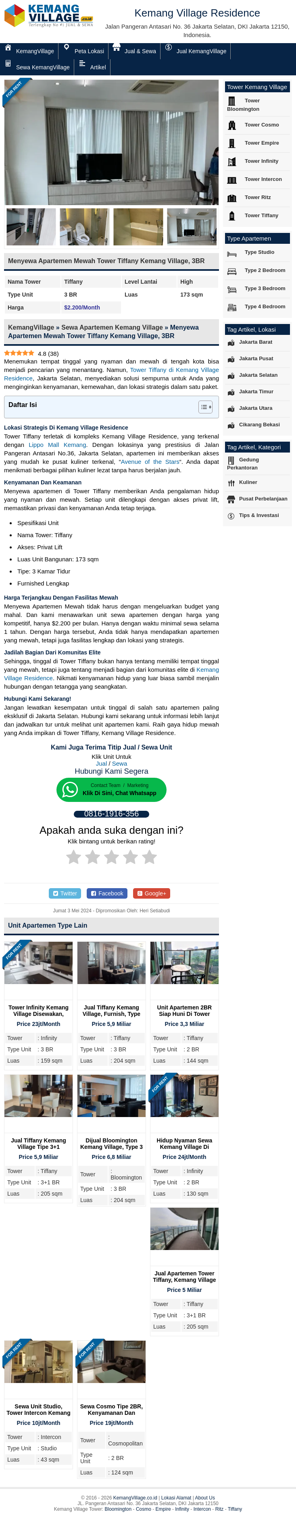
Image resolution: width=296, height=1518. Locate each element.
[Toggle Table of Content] (201, 407)
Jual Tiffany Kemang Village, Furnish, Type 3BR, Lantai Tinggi (111, 1014)
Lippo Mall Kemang (57, 444)
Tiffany (235, 1509)
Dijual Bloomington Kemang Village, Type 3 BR (111, 1147)
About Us (205, 1498)
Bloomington (118, 1509)
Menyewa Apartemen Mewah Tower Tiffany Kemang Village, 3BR (106, 260)
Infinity (182, 1509)
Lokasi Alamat (176, 1498)
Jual (101, 763)
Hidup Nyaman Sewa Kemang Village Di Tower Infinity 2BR (185, 1147)
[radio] (73, 858)
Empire (163, 1509)
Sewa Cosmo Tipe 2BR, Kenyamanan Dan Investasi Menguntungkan (111, 1416)
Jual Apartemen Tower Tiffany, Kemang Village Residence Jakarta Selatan (184, 1283)
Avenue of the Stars (150, 461)
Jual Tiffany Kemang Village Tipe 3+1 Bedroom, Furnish (38, 1147)
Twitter (65, 893)
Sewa (119, 763)
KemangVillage (31, 327)
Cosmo (143, 1509)
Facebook (107, 893)
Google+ (152, 893)
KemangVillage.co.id (135, 1498)
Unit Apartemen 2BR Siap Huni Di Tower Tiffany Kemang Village (185, 1014)
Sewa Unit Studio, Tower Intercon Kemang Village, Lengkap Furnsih (38, 1416)
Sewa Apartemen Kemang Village (112, 327)
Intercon (202, 1509)
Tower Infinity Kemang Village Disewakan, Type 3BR (38, 1014)
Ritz (219, 1509)
